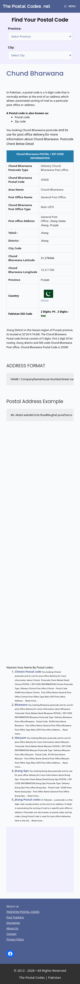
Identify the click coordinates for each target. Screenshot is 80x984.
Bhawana (21, 705)
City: (11, 47)
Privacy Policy (15, 939)
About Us (12, 928)
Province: (14, 28)
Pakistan (45, 300)
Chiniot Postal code (28, 672)
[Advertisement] (40, 548)
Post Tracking (15, 917)
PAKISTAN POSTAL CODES (22, 912)
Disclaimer (13, 923)
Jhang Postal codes (28, 799)
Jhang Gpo (22, 771)
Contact (11, 934)
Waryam (20, 738)
